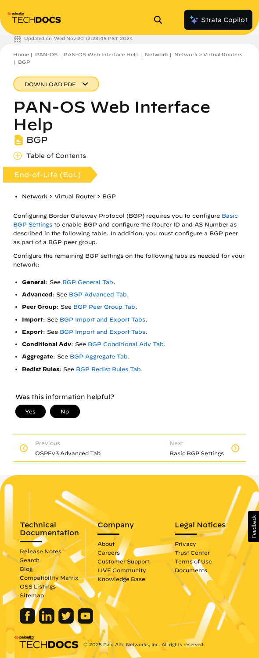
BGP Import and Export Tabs (102, 319)
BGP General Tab (87, 282)
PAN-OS (46, 54)
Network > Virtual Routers (208, 54)
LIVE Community (121, 570)
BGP (24, 62)
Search (30, 560)
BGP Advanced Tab (98, 294)
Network (156, 54)
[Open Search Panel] (160, 20)
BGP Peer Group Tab (104, 306)
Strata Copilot (218, 20)
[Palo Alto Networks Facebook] (28, 621)
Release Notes (40, 551)
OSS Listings (38, 586)
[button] (253, 526)
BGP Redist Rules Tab (108, 369)
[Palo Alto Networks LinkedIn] (47, 621)
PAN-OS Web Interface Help (101, 54)
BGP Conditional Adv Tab (126, 344)
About (106, 544)
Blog (26, 569)
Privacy (185, 544)
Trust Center (192, 552)
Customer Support (123, 561)
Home (21, 54)
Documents (191, 570)
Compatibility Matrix (49, 577)
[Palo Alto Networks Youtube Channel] (85, 621)
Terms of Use (193, 561)
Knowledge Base (121, 579)
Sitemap (32, 595)
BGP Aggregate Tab (99, 356)
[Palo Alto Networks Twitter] (67, 621)
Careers (108, 552)
